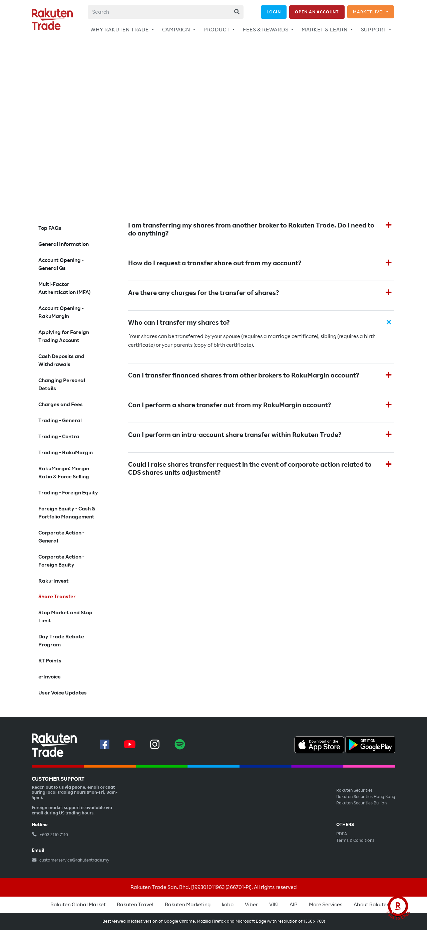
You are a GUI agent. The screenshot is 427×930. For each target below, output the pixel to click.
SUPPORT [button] (374, 29)
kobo (228, 904)
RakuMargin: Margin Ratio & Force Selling (63, 472)
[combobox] (166, 12)
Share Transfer (57, 596)
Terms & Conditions (355, 840)
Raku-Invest (53, 581)
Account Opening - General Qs (61, 264)
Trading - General (60, 420)
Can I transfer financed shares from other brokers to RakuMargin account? (243, 375)
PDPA (341, 833)
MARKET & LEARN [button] (325, 29)
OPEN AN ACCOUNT (317, 12)
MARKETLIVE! (369, 12)
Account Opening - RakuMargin (61, 312)
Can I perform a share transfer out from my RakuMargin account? (229, 405)
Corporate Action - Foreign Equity (61, 561)
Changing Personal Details (61, 384)
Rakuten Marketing (187, 904)
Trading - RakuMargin (65, 452)
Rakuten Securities (354, 790)
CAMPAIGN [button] (176, 29)
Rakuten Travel (135, 904)
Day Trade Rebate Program (61, 640)
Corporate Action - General (61, 536)
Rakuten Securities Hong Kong (365, 796)
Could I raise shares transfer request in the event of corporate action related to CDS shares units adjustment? (250, 469)
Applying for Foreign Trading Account (63, 336)
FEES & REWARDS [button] (266, 29)
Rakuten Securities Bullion (361, 803)
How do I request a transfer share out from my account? (214, 263)
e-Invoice (49, 676)
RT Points (49, 660)
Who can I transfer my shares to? (179, 323)
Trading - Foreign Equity (68, 492)
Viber (251, 904)
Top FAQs (49, 228)
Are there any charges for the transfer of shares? (204, 293)
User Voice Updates (62, 692)
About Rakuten (372, 904)
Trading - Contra (58, 436)
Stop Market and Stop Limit (65, 616)
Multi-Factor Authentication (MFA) (64, 288)
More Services (325, 904)
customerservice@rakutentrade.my (70, 860)
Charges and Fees (60, 404)
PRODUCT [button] (217, 29)
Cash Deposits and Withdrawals (61, 360)
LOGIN (274, 12)
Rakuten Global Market (78, 904)
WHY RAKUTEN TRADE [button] (120, 29)
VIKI (274, 904)
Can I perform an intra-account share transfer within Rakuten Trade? (234, 435)
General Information (63, 244)
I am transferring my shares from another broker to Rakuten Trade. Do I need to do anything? (251, 229)
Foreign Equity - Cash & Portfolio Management (66, 512)
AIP (294, 904)
